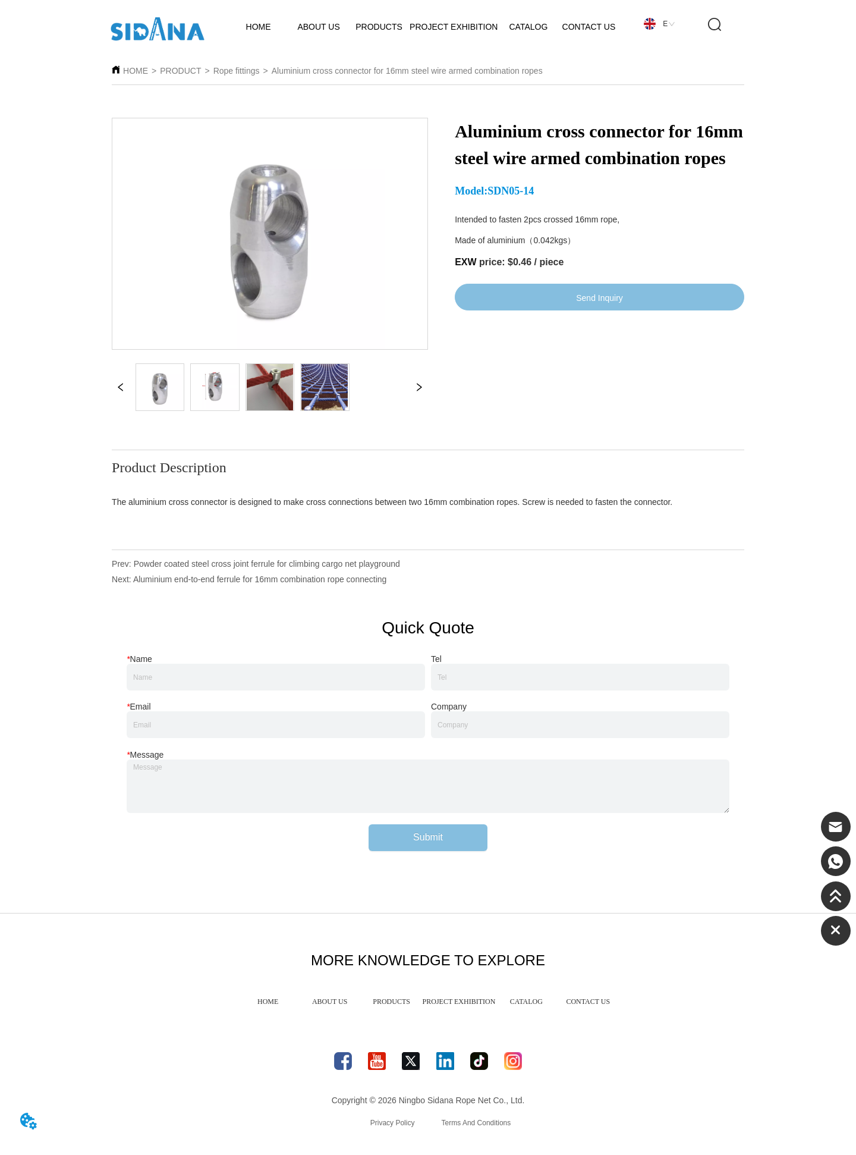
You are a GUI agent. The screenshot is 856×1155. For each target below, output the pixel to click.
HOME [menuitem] (267, 1001)
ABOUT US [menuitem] (329, 1001)
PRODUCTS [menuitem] (391, 1001)
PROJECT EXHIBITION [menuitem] (459, 1001)
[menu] (428, 1001)
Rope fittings (236, 71)
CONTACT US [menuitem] (588, 1001)
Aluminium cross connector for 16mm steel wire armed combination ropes (407, 71)
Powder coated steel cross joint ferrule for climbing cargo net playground (267, 564)
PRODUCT (180, 71)
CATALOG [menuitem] (526, 1001)
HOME (135, 71)
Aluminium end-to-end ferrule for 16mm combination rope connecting (259, 579)
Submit (428, 837)
